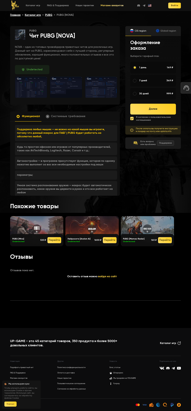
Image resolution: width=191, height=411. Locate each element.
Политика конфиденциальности (71, 367)
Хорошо (10, 404)
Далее (153, 109)
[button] (28, 117)
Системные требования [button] (68, 116)
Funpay (115, 383)
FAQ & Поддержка (58, 5)
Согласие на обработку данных (71, 389)
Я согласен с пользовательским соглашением (153, 118)
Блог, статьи (115, 367)
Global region (168, 31)
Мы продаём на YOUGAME (124, 378)
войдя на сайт (107, 276)
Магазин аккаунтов (112, 5)
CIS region (140, 31)
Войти (174, 5)
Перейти (54, 240)
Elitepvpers (116, 373)
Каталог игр (33, 5)
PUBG (48, 15)
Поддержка (165, 143)
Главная (15, 15)
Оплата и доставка (66, 373)
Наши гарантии (85, 5)
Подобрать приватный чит (22, 367)
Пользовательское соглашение (71, 383)
